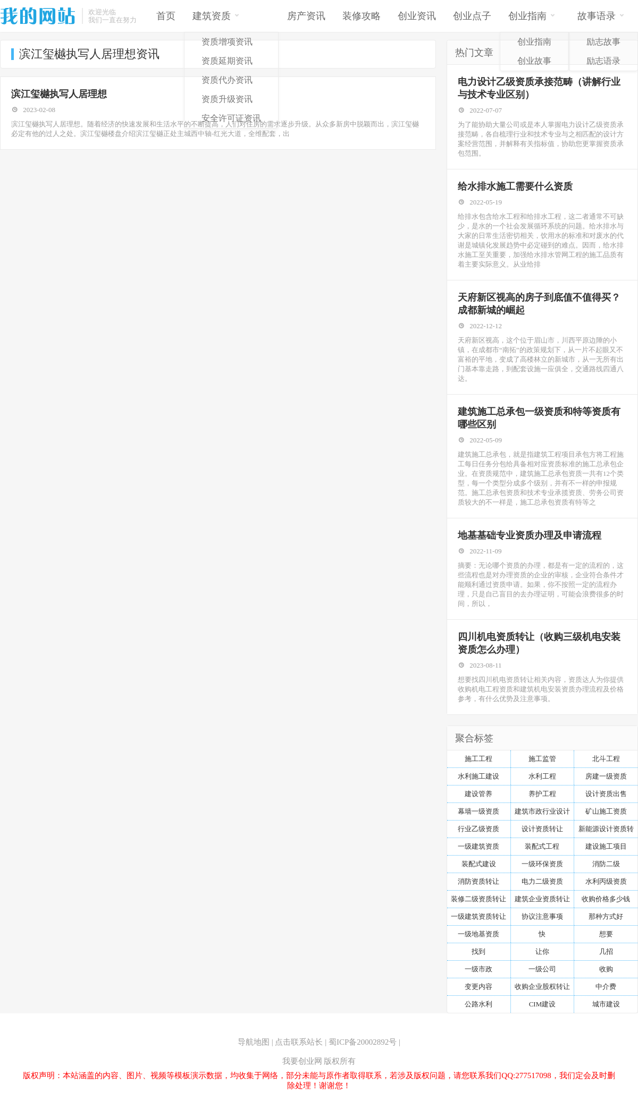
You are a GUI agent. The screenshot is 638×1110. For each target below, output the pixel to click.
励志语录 (603, 60)
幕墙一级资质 (478, 811)
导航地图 (254, 1042)
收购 (606, 969)
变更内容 (478, 987)
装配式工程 (542, 846)
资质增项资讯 (227, 41)
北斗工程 (606, 759)
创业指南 (532, 15)
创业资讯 (417, 16)
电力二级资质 (542, 881)
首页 (165, 16)
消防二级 (606, 864)
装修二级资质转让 (478, 899)
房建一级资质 (606, 776)
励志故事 (603, 41)
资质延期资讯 (227, 60)
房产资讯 (306, 16)
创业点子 (472, 16)
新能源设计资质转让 (606, 831)
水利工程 (542, 776)
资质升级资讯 (227, 99)
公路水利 (478, 1004)
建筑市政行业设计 (542, 811)
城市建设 (606, 1004)
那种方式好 (606, 916)
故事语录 (601, 15)
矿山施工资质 (606, 811)
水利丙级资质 (606, 881)
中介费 (605, 987)
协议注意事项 (542, 916)
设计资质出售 (606, 794)
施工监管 (542, 759)
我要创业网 (302, 1061)
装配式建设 (478, 864)
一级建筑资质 (478, 846)
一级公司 (542, 969)
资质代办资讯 (227, 79)
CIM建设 (542, 1004)
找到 (478, 951)
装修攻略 (361, 16)
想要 (606, 934)
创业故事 (534, 60)
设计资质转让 (542, 829)
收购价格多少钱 (606, 899)
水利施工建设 (478, 776)
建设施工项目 (606, 846)
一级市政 (478, 969)
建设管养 (478, 794)
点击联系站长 (299, 1042)
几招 (606, 951)
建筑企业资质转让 (542, 899)
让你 (542, 951)
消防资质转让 (478, 881)
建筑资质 (216, 15)
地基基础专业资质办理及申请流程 (529, 535)
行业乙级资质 (478, 829)
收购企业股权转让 (542, 987)
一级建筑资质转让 (478, 916)
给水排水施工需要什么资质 (515, 186)
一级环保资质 (542, 864)
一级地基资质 (478, 934)
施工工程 (478, 759)
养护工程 (542, 794)
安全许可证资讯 (231, 118)
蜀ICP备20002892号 (363, 1042)
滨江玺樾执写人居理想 (59, 94)
